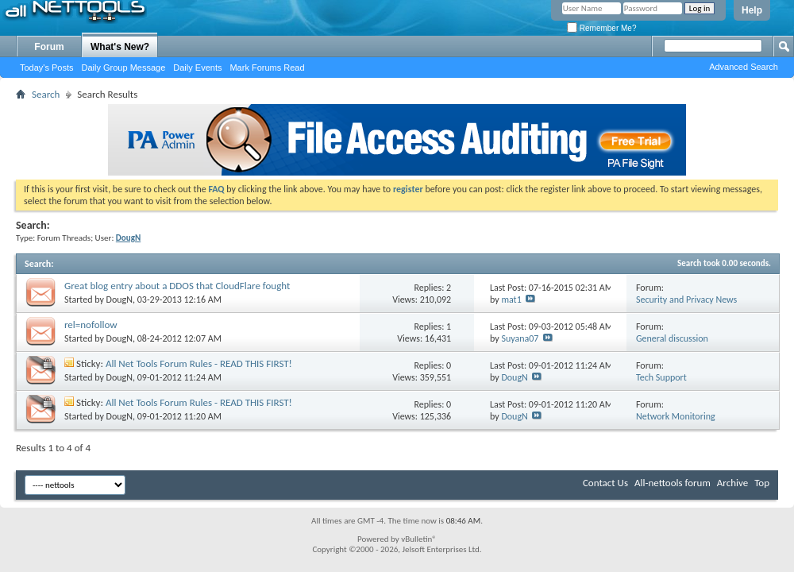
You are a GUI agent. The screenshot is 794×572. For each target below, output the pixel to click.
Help (752, 10)
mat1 (511, 299)
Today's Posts (47, 67)
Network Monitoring (675, 416)
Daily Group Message (124, 67)
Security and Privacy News (686, 299)
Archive (732, 483)
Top (761, 483)
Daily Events (197, 67)
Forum (49, 46)
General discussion (672, 338)
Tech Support (661, 377)
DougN (119, 299)
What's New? (120, 46)
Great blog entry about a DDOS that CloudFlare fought (177, 286)
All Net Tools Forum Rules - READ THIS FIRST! (199, 363)
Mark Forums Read (266, 67)
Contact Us (605, 483)
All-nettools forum (672, 483)
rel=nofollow (91, 324)
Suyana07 (519, 338)
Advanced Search (743, 67)
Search (46, 94)
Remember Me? (601, 28)
